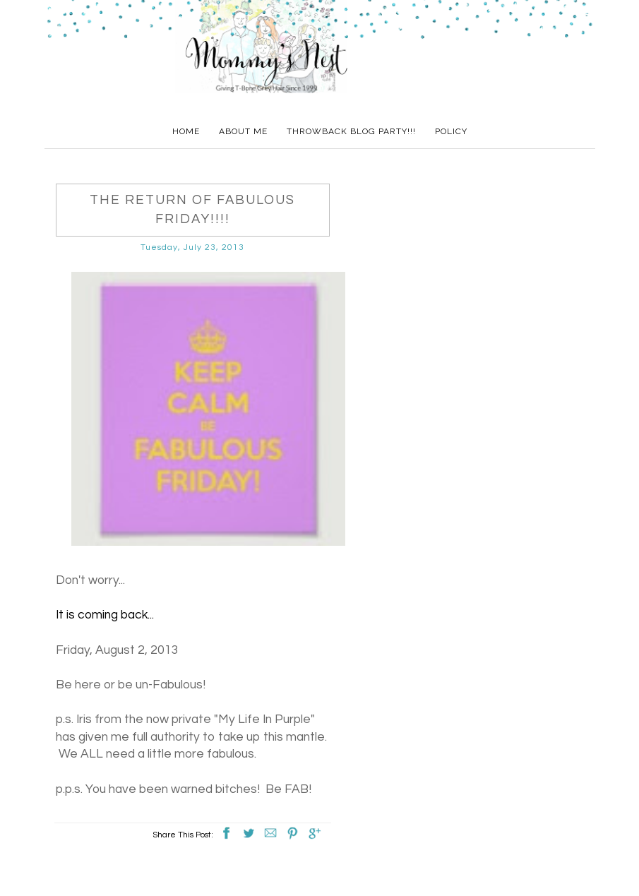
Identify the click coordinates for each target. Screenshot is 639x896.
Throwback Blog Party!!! (351, 131)
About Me (243, 131)
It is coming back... (105, 615)
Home (186, 131)
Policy (451, 131)
